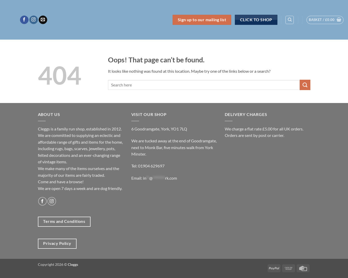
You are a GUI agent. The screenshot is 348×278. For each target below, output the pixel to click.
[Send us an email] (43, 20)
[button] (325, 20)
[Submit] (305, 85)
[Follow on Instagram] (33, 20)
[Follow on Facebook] (24, 20)
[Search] (289, 20)
